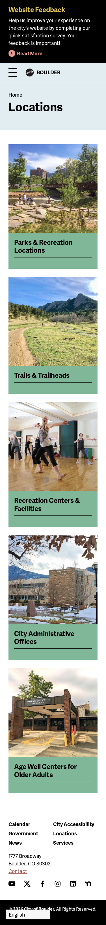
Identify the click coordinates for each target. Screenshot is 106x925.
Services (63, 842)
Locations (65, 833)
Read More (29, 53)
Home (15, 94)
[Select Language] (28, 914)
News (15, 842)
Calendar (19, 823)
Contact (17, 870)
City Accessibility (73, 823)
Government (23, 833)
